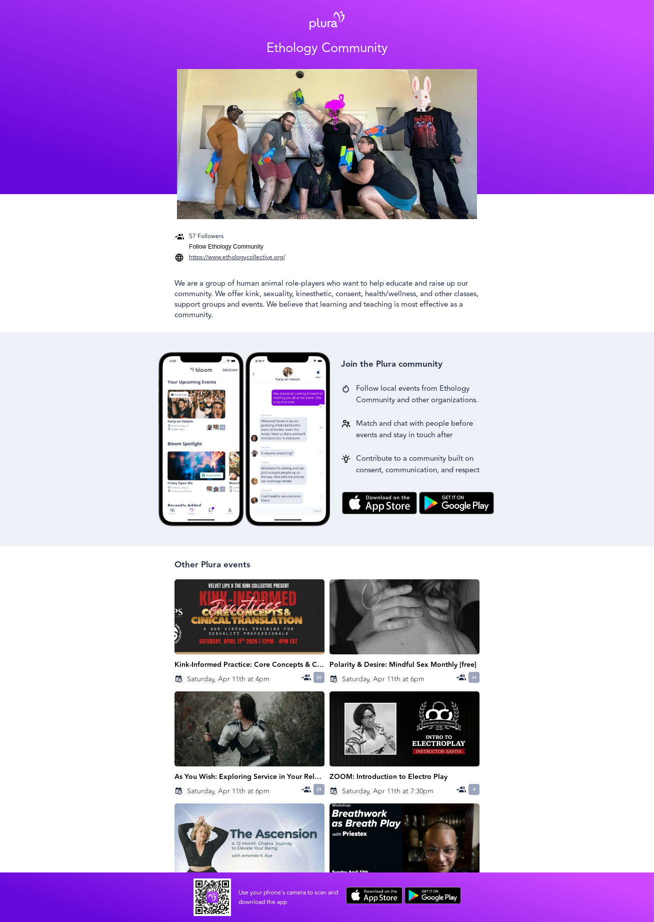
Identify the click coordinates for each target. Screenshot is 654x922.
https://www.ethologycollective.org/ (237, 257)
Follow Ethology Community (226, 246)
